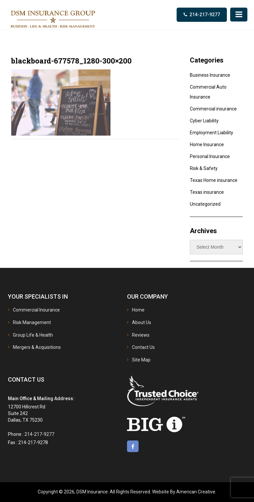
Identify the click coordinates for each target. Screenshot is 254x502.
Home (138, 310)
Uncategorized (205, 204)
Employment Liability (211, 132)
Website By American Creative (183, 491)
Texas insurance (207, 192)
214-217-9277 (205, 14)
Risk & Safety (204, 168)
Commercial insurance (213, 108)
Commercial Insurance (36, 310)
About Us (141, 322)
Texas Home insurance (213, 180)
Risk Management (32, 322)
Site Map (141, 359)
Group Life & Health (33, 335)
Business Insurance (210, 75)
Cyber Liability (204, 120)
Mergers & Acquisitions (37, 347)
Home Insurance (207, 144)
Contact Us (143, 347)
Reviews (140, 335)
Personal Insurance (210, 156)
